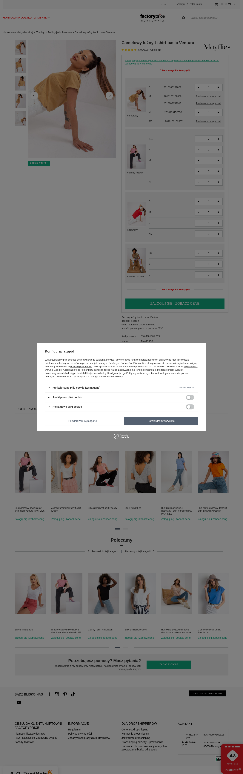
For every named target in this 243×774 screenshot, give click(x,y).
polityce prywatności (81, 366)
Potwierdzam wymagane (82, 420)
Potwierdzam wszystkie (161, 420)
